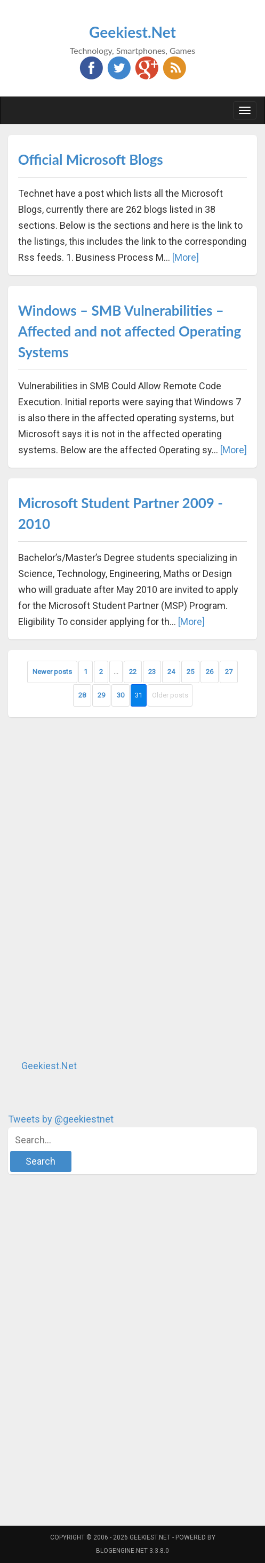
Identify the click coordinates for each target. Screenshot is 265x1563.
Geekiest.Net (132, 32)
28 (82, 695)
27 (228, 672)
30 (120, 695)
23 (152, 672)
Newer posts (52, 672)
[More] (185, 257)
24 (171, 672)
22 (132, 672)
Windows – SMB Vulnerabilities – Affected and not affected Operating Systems (129, 331)
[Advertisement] (88, 888)
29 (101, 695)
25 (190, 672)
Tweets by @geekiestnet (61, 1119)
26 (209, 672)
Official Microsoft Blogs (90, 159)
